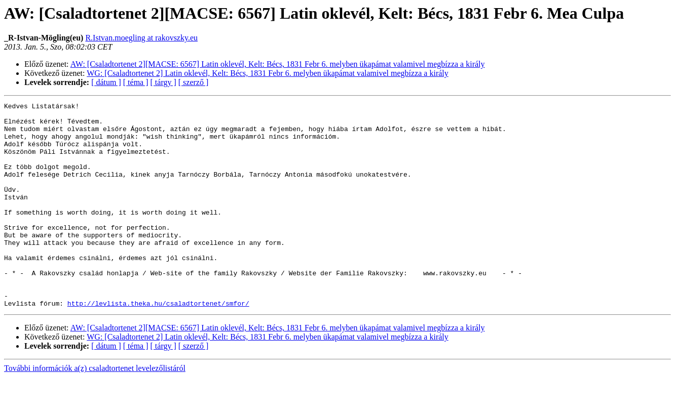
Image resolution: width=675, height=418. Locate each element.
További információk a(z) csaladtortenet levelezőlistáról (94, 409)
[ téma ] (135, 82)
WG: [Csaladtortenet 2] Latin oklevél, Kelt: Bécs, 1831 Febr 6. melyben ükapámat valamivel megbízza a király (267, 73)
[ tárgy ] (163, 82)
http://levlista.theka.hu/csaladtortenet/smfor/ (158, 344)
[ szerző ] (193, 82)
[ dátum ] (106, 82)
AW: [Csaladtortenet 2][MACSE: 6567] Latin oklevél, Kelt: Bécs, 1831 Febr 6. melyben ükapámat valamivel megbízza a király (277, 64)
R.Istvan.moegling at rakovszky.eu (141, 37)
